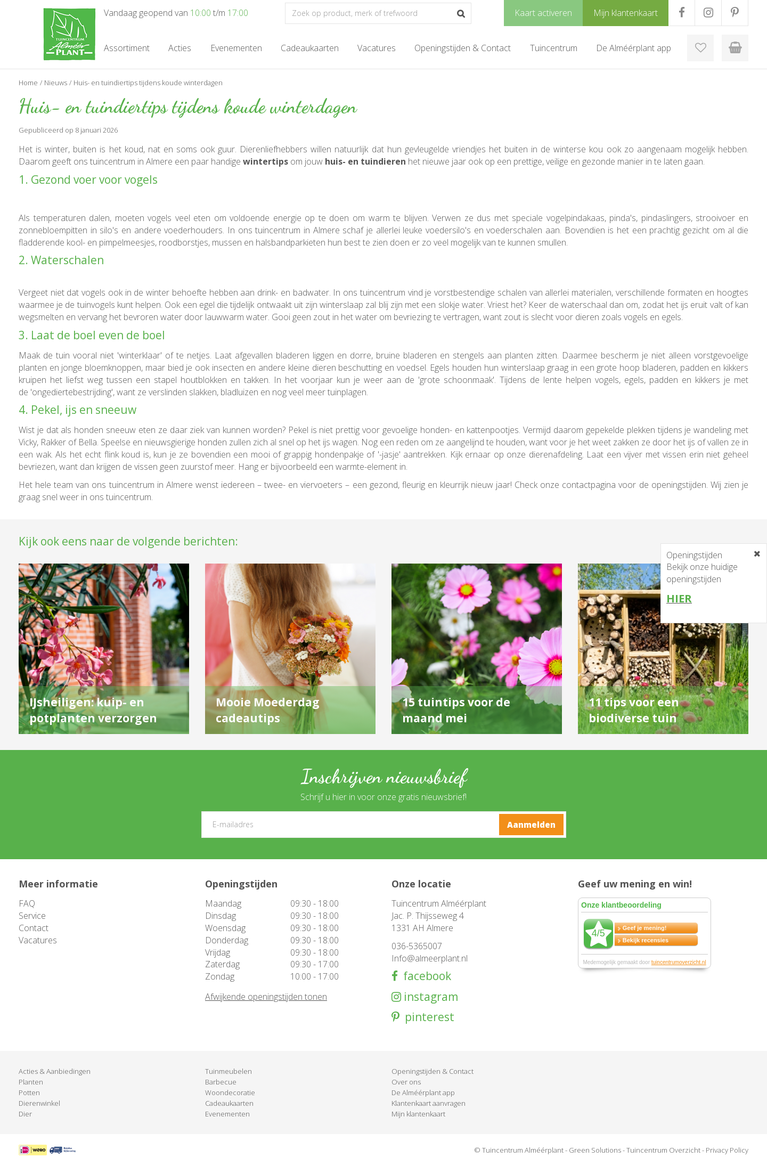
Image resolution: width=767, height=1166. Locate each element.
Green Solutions (595, 1150)
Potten (29, 1092)
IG (708, 13)
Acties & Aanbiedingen (55, 1071)
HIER (679, 598)
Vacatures (38, 940)
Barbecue (220, 1082)
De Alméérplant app (423, 1092)
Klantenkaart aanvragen (428, 1103)
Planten (31, 1082)
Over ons (406, 1082)
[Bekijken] (735, 48)
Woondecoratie (230, 1092)
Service (32, 916)
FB (681, 13)
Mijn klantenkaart (418, 1114)
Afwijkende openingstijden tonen (266, 996)
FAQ (27, 903)
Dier (25, 1114)
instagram (429, 996)
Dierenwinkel (39, 1103)
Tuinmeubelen (228, 1071)
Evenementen (227, 1114)
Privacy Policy (727, 1150)
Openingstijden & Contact (432, 1071)
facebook (424, 976)
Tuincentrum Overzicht (663, 1150)
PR (735, 13)
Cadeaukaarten (229, 1103)
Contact (33, 928)
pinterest (426, 1017)
